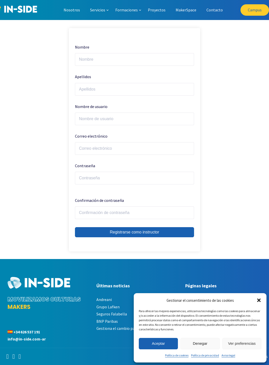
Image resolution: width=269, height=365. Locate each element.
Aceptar (158, 343)
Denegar (200, 343)
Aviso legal (228, 355)
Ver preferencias (242, 343)
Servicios (97, 9)
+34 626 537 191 (26, 331)
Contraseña (85, 165)
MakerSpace (186, 9)
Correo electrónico (91, 136)
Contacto (214, 9)
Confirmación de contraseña (99, 200)
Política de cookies (177, 355)
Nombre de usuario (91, 106)
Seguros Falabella (111, 313)
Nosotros (72, 9)
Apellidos (83, 76)
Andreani (104, 299)
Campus (255, 9)
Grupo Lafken (108, 306)
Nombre (82, 47)
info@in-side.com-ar (27, 338)
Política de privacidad (205, 355)
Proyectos (157, 9)
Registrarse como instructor (134, 232)
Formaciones (126, 9)
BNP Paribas (107, 321)
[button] (258, 300)
